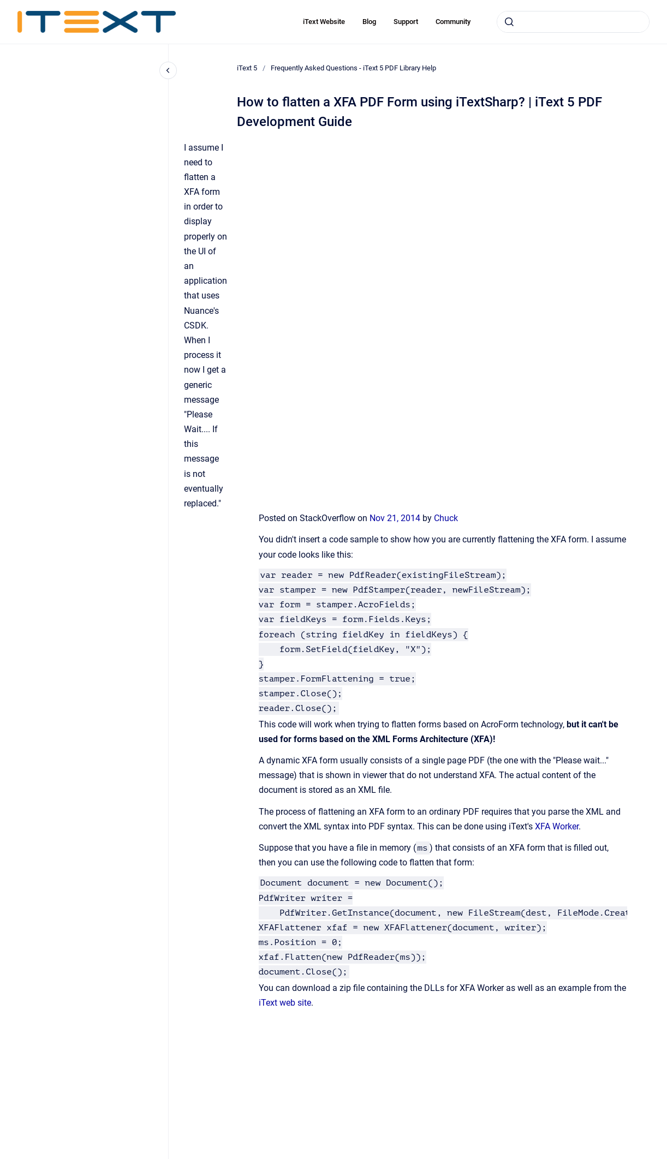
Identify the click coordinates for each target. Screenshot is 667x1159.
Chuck (446, 518)
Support (406, 21)
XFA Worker (557, 826)
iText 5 (247, 68)
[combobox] (573, 21)
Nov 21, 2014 (396, 518)
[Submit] (509, 22)
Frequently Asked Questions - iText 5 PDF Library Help (353, 68)
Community (453, 21)
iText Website (324, 21)
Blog (369, 21)
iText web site (285, 1002)
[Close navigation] (168, 70)
